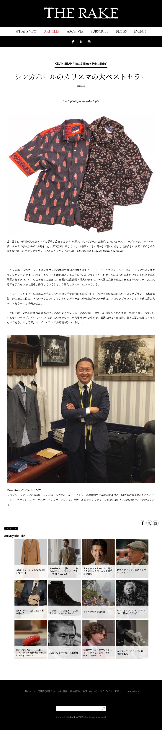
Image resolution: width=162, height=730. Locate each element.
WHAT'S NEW (26, 31)
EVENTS (140, 31)
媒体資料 (75, 691)
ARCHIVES (75, 31)
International (133, 691)
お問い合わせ (90, 691)
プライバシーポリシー (112, 691)
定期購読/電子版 (46, 691)
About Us (30, 691)
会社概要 (62, 691)
